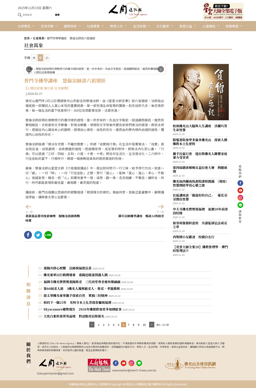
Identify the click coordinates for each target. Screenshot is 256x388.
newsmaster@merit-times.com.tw (134, 370)
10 (144, 325)
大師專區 (24, 26)
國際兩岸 (70, 26)
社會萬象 (93, 26)
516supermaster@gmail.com (55, 373)
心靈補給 (208, 26)
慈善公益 (185, 26)
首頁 (27, 38)
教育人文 (116, 26)
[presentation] (29, 69)
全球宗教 (47, 26)
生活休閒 (139, 26)
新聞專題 (232, 26)
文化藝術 (162, 26)
